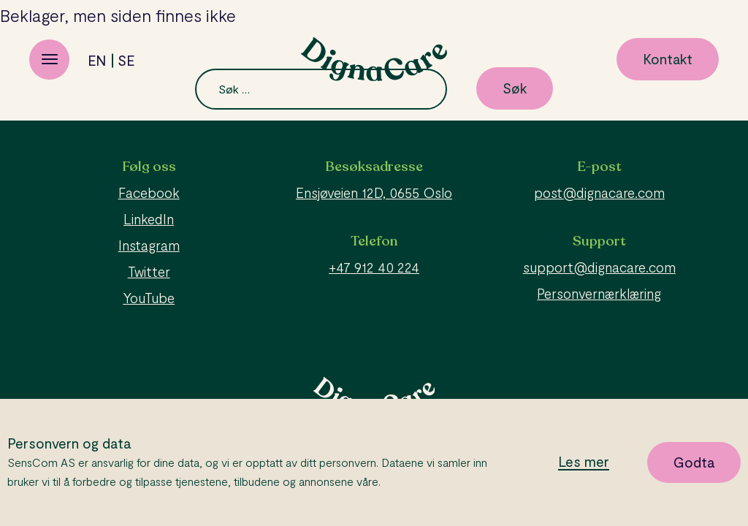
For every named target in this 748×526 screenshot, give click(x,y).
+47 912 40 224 (374, 267)
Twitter (149, 271)
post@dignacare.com (599, 192)
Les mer (583, 462)
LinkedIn (148, 218)
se (126, 60)
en (97, 60)
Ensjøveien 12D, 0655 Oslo (374, 192)
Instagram (149, 245)
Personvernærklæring (599, 293)
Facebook (149, 192)
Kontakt (667, 58)
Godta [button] (693, 462)
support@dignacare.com (599, 267)
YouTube (149, 297)
